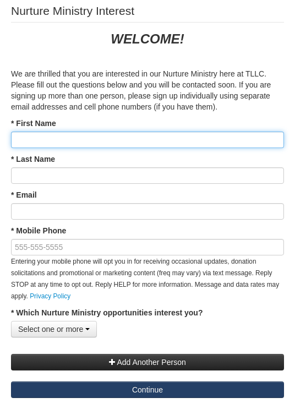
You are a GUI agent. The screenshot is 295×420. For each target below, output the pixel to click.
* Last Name (33, 159)
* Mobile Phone (38, 230)
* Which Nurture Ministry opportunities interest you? (107, 312)
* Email (24, 194)
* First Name (33, 123)
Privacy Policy (50, 296)
